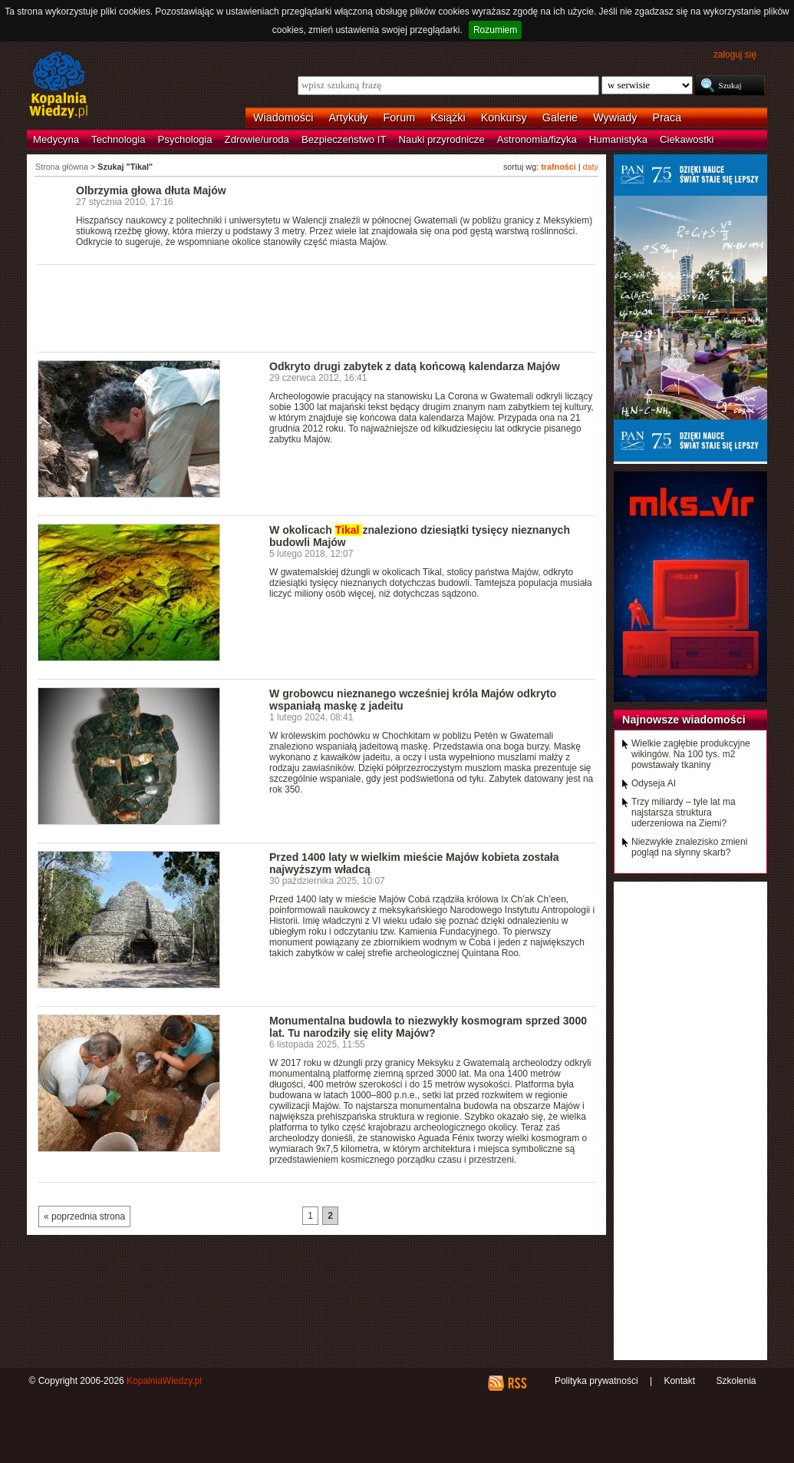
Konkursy (504, 117)
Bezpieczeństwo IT (344, 139)
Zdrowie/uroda (257, 139)
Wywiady (615, 117)
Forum (400, 117)
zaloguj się (734, 54)
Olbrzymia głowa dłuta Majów (151, 190)
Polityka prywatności (596, 1380)
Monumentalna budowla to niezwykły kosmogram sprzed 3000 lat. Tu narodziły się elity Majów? (428, 1027)
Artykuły (347, 117)
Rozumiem (495, 30)
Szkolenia (736, 1380)
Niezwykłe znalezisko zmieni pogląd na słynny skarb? (689, 847)
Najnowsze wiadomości (684, 719)
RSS (516, 1383)
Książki (448, 117)
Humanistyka (618, 139)
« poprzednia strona (84, 1216)
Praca (667, 117)
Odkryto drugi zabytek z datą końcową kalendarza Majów (414, 366)
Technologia (118, 139)
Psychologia (185, 139)
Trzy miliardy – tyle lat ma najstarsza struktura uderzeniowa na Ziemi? (683, 812)
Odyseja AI (653, 783)
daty (590, 166)
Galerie (560, 117)
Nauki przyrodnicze (442, 139)
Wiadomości (283, 117)
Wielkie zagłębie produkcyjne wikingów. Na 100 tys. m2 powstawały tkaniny (690, 754)
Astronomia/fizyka (537, 139)
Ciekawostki (686, 139)
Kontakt (679, 1380)
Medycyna (56, 139)
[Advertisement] (317, 307)
